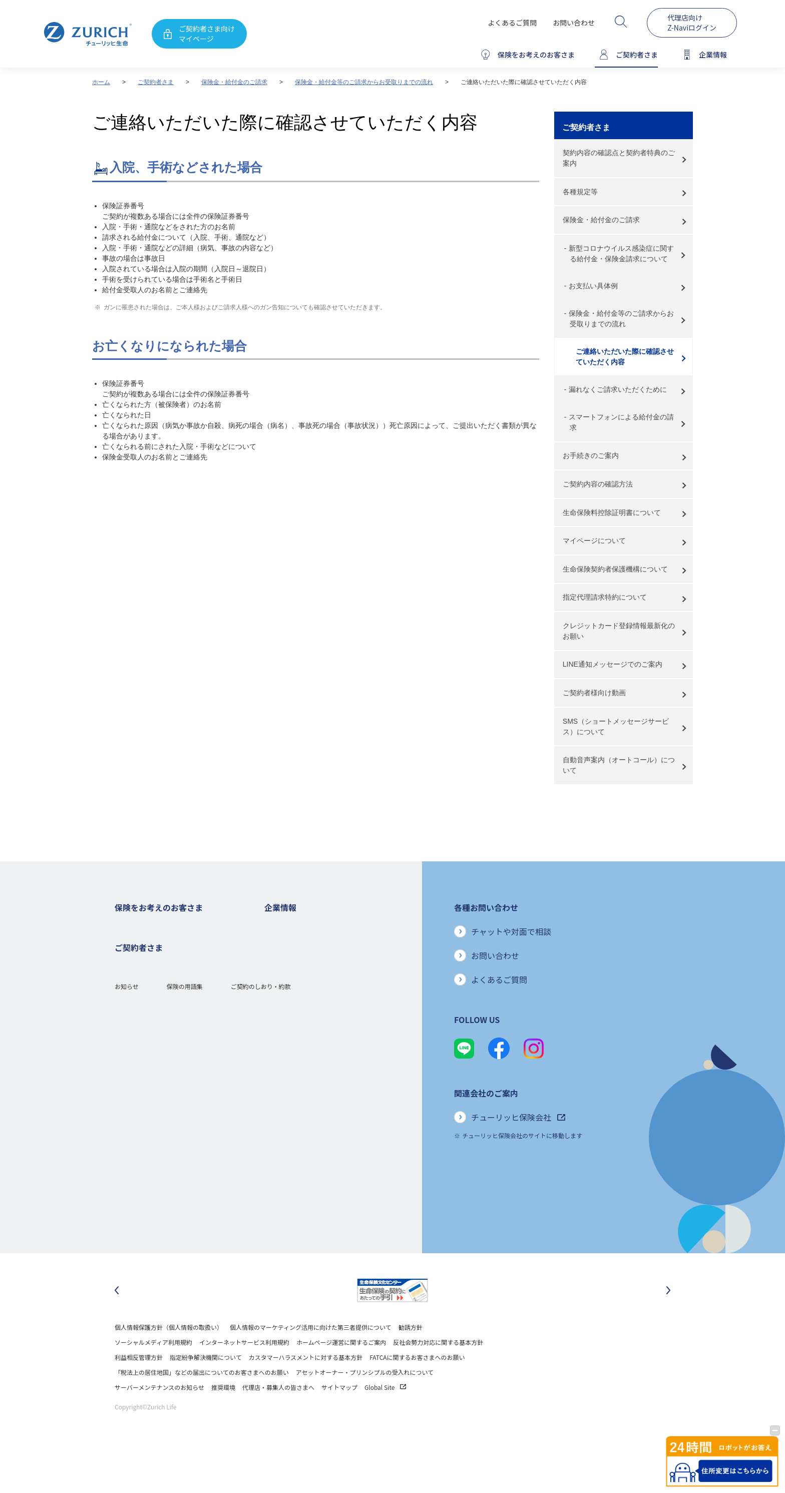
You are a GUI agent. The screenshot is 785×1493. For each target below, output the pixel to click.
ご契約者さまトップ (142, 1137)
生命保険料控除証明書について (612, 513)
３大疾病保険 (133, 987)
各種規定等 (580, 192)
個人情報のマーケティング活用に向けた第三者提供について (310, 1353)
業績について (282, 972)
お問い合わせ (574, 23)
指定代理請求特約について (605, 597)
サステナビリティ (288, 1092)
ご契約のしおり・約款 (261, 1236)
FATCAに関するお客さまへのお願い (417, 1383)
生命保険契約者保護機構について (615, 569)
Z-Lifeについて (134, 1197)
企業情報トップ (285, 927)
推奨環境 (223, 1413)
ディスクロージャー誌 (293, 987)
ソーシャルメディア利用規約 (153, 1368)
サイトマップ (339, 1413)
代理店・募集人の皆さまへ (278, 1413)
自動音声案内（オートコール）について (619, 765)
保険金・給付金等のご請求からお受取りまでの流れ (364, 82)
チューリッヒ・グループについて (309, 1032)
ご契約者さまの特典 (142, 1077)
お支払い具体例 (593, 286)
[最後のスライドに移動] (117, 1317)
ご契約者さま (156, 82)
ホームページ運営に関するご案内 (341, 1368)
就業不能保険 (133, 1002)
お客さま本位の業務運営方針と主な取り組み (324, 1047)
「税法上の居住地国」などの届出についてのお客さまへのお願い (202, 1398)
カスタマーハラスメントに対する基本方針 (306, 1383)
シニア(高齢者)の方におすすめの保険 (165, 1047)
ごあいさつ (279, 957)
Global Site (385, 1413)
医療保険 (127, 972)
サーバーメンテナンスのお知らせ (159, 1413)
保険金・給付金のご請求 (234, 82)
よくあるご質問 (512, 23)
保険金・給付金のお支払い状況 (306, 1077)
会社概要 (276, 942)
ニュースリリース (288, 1017)
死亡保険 (127, 942)
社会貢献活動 (282, 1122)
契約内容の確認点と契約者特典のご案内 (619, 158)
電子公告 (276, 1002)
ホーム (101, 82)
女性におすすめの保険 (145, 1032)
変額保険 (127, 1017)
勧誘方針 (411, 1353)
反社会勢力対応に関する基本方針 (438, 1368)
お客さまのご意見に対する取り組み (312, 1062)
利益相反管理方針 (139, 1383)
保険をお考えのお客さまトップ (157, 927)
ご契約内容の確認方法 (598, 484)
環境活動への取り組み (294, 1137)
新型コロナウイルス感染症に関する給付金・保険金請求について (621, 253)
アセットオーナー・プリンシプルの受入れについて (365, 1398)
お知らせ (127, 1236)
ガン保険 (127, 957)
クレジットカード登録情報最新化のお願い (619, 631)
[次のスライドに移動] (668, 1317)
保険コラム (130, 1062)
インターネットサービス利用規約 (244, 1368)
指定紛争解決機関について (206, 1383)
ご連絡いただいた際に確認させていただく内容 (625, 356)
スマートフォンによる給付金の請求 (621, 422)
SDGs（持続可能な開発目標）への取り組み (322, 1107)
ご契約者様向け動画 (594, 693)
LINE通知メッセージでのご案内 (612, 664)
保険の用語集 (185, 1236)
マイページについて (594, 541)
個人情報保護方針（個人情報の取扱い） (169, 1353)
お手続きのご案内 (591, 455)
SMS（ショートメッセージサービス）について (616, 726)
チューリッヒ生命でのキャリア (306, 1152)
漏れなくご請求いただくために (618, 389)
